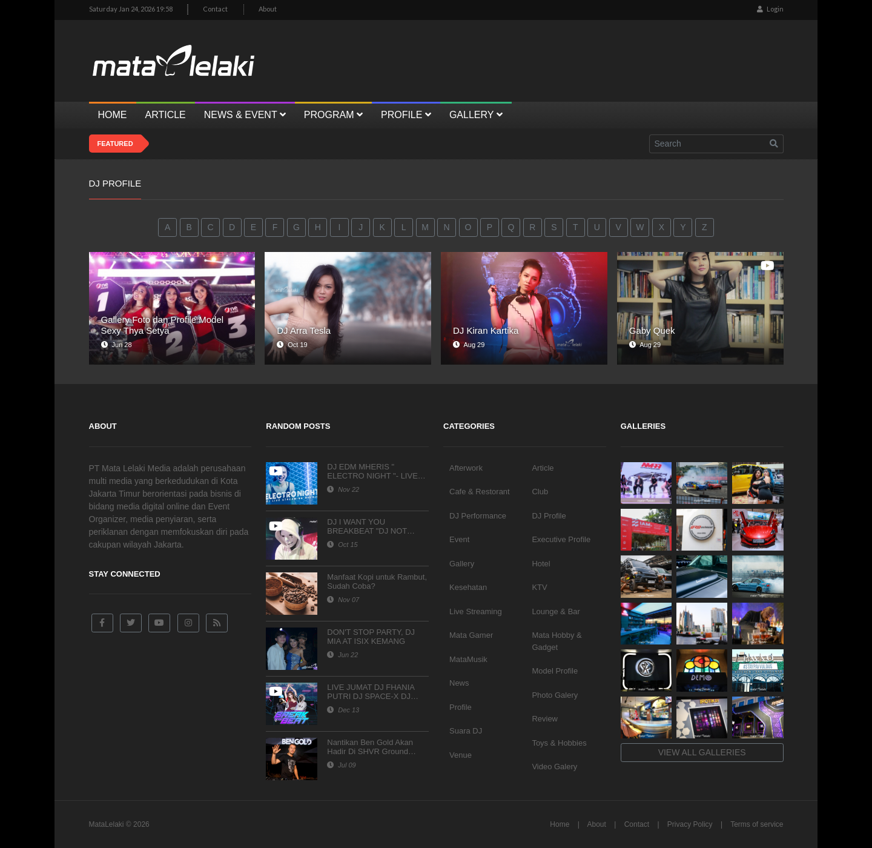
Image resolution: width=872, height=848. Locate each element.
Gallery (461, 563)
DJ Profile (549, 515)
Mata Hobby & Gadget (556, 641)
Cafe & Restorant (479, 491)
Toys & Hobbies (559, 742)
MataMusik (468, 659)
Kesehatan (468, 587)
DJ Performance (477, 515)
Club (540, 491)
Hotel (541, 563)
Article (542, 467)
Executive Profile (561, 539)
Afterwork (466, 467)
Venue (460, 755)
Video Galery (554, 766)
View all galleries (702, 752)
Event (459, 539)
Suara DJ (465, 730)
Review (545, 718)
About (268, 9)
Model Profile (555, 670)
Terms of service (756, 824)
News (459, 682)
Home (559, 824)
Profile (460, 707)
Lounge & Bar (556, 611)
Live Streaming (475, 611)
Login (770, 9)
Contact (215, 9)
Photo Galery (555, 695)
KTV (539, 587)
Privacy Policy (690, 824)
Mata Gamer (471, 635)
